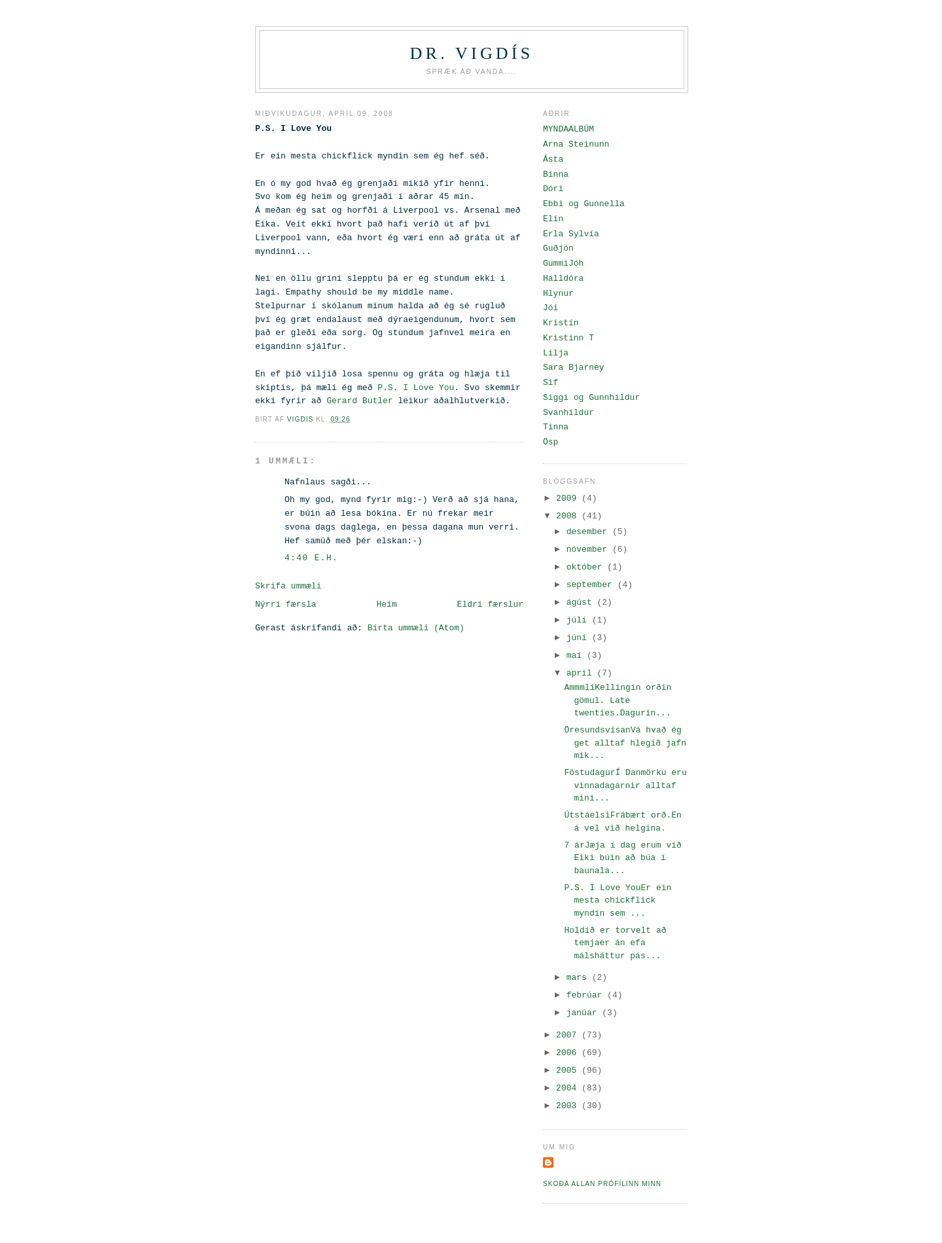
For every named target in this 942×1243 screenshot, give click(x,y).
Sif (550, 382)
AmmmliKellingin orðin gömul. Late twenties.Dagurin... (617, 700)
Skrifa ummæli (288, 586)
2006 (569, 1053)
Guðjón (558, 248)
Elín (553, 219)
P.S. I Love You (415, 388)
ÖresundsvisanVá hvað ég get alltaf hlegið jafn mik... (625, 743)
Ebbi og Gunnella (584, 204)
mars (579, 977)
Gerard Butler (359, 401)
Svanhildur (568, 413)
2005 (569, 1070)
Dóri (553, 189)
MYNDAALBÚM (568, 129)
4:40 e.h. (311, 558)
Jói (550, 308)
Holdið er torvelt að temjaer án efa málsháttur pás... (615, 943)
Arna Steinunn (576, 144)
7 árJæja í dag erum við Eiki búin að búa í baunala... (622, 858)
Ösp (550, 442)
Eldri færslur (490, 604)
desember (589, 532)
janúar (584, 1013)
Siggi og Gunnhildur (591, 398)
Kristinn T (568, 338)
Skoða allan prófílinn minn (602, 1183)
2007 (569, 1035)
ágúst (582, 602)
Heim (386, 604)
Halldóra (563, 278)
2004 (569, 1088)
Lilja (555, 353)
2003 (569, 1106)
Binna (555, 174)
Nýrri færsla (286, 604)
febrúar (587, 995)
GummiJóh (563, 263)
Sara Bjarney (573, 367)
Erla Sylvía (571, 234)
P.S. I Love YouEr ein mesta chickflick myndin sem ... (617, 900)
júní (579, 638)
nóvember (589, 549)
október (587, 567)
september (592, 585)
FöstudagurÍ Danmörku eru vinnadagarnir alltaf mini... (625, 785)
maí (577, 655)
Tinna (555, 427)
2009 (569, 498)
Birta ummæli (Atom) (416, 628)
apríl (582, 673)
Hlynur (558, 293)
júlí (579, 620)
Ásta (553, 159)
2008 (569, 516)
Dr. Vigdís (472, 53)
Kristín (561, 323)
